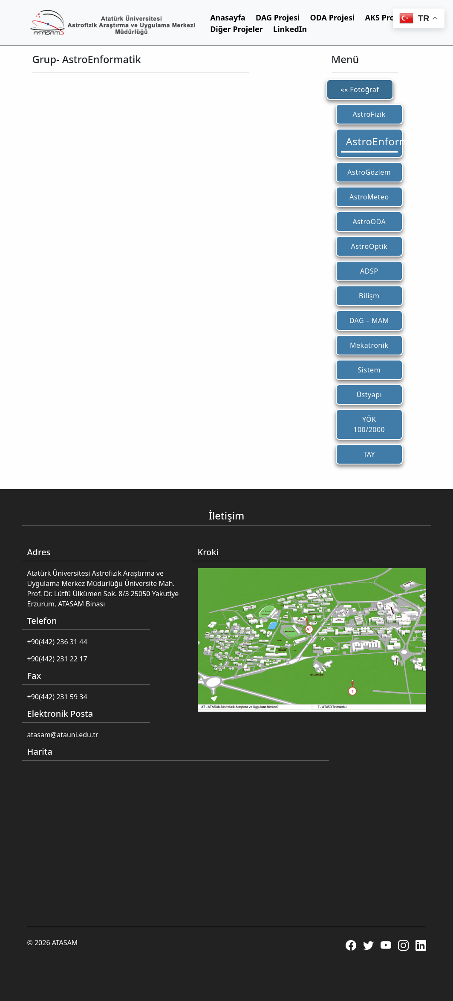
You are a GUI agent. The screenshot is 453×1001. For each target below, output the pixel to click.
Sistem (369, 370)
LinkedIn (290, 29)
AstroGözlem (369, 172)
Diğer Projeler (236, 29)
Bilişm (369, 295)
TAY (369, 454)
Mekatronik (369, 345)
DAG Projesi (278, 17)
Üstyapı (369, 394)
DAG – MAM (369, 320)
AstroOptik (369, 246)
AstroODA (369, 221)
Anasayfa (227, 17)
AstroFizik (369, 114)
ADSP (369, 271)
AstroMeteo (369, 197)
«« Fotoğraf (359, 89)
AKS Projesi (386, 17)
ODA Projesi (332, 17)
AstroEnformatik (372, 141)
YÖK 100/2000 (369, 424)
